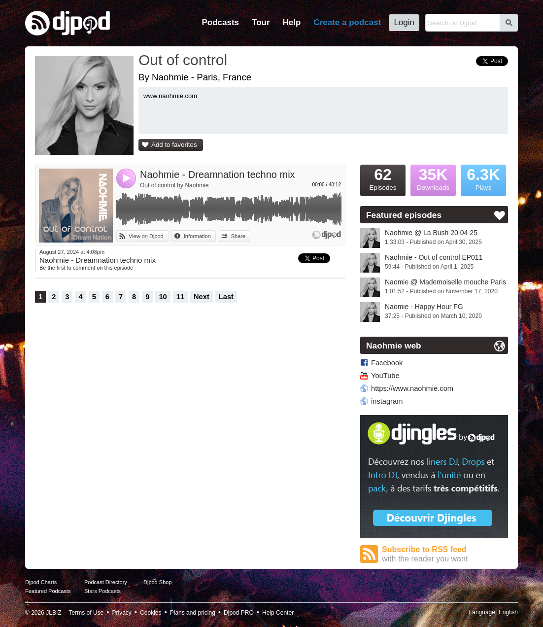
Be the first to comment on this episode (86, 268)
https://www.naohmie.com (412, 388)
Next (201, 297)
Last (226, 297)
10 (163, 297)
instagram (387, 401)
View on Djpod (146, 236)
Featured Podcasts (47, 591)
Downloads (433, 178)
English (508, 612)
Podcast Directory (105, 582)
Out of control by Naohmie (174, 185)
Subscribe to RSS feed (445, 554)
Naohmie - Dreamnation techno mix (217, 174)
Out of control (182, 60)
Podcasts (220, 22)
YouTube (385, 376)
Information (197, 236)
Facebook (387, 363)
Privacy (122, 612)
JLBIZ (53, 612)
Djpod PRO (239, 612)
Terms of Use (86, 612)
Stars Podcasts (102, 591)
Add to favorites (174, 144)
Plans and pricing (192, 612)
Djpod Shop (157, 582)
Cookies (150, 612)
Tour (261, 22)
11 (180, 297)
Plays (483, 178)
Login (404, 22)
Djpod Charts (41, 582)
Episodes (383, 178)
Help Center (278, 612)
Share (238, 236)
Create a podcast (347, 22)
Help (292, 22)
